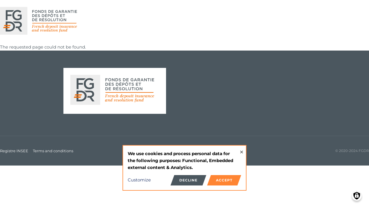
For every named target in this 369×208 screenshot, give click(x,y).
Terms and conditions (53, 150)
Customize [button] (139, 180)
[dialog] (184, 168)
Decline (188, 180)
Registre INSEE (14, 150)
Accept (224, 180)
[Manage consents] (357, 196)
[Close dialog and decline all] (241, 149)
